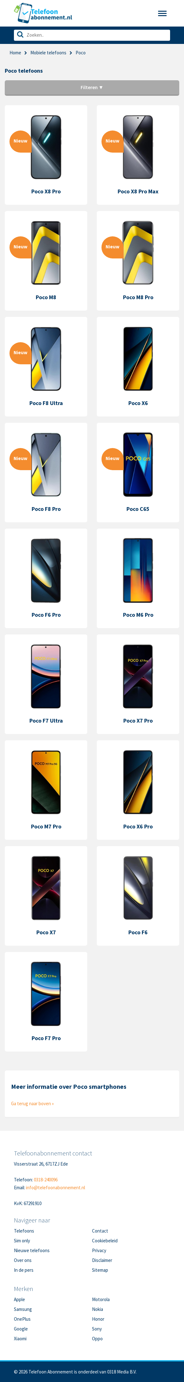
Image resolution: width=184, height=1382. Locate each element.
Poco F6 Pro (46, 614)
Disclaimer (102, 1260)
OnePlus (22, 1319)
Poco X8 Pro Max (138, 191)
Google (21, 1329)
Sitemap (100, 1270)
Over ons (23, 1260)
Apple (19, 1299)
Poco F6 (138, 932)
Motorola (101, 1299)
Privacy (99, 1250)
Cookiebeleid (105, 1241)
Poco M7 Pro (46, 826)
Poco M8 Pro (138, 297)
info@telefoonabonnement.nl (55, 1188)
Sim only (22, 1241)
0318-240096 (46, 1180)
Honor (98, 1319)
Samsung (23, 1309)
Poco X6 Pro (138, 826)
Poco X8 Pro (46, 191)
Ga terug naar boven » (32, 1103)
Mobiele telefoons (48, 53)
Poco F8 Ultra (46, 403)
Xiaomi (20, 1339)
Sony (97, 1329)
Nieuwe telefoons (32, 1250)
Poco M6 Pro (138, 614)
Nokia (97, 1309)
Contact (100, 1231)
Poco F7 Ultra (46, 720)
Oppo (97, 1339)
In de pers (24, 1270)
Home (15, 53)
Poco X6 (138, 403)
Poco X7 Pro (138, 720)
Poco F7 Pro (46, 1038)
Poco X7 (46, 932)
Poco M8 (46, 297)
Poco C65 (138, 508)
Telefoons (24, 1231)
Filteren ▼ (92, 87)
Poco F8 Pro (46, 508)
